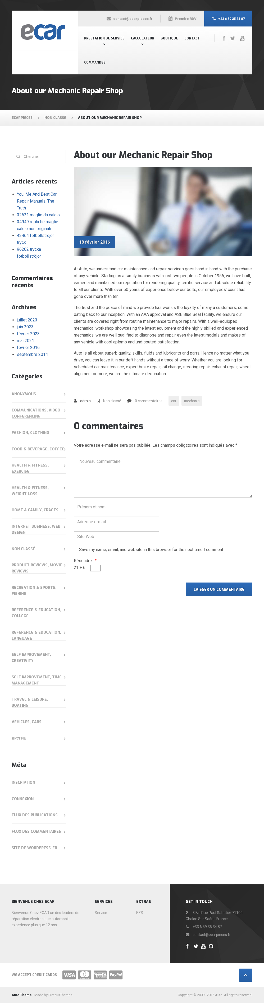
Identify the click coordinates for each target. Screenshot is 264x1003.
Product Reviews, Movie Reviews (37, 568)
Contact (192, 38)
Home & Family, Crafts (35, 510)
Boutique (169, 38)
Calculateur (142, 38)
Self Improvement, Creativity (31, 657)
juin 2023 (25, 326)
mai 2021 (25, 340)
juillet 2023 (27, 320)
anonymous (24, 394)
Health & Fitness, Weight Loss (30, 490)
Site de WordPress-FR (34, 847)
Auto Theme (22, 995)
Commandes (95, 62)
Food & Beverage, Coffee (38, 449)
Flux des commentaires (36, 831)
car (173, 401)
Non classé (112, 401)
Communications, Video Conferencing (36, 413)
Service (101, 913)
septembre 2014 (32, 354)
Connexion (23, 798)
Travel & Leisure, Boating (30, 702)
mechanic (192, 401)
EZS (139, 913)
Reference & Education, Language (36, 635)
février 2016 (28, 347)
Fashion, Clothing (30, 432)
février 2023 (28, 333)
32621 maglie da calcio (38, 214)
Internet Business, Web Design (36, 529)
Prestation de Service (104, 38)
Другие (19, 738)
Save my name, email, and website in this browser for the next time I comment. (151, 549)
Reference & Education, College (36, 613)
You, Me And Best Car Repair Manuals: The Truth (37, 201)
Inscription (23, 782)
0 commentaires (148, 401)
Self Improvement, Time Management (37, 680)
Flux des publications (35, 815)
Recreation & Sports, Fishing (34, 590)
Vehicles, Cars (27, 721)
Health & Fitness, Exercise (30, 468)
